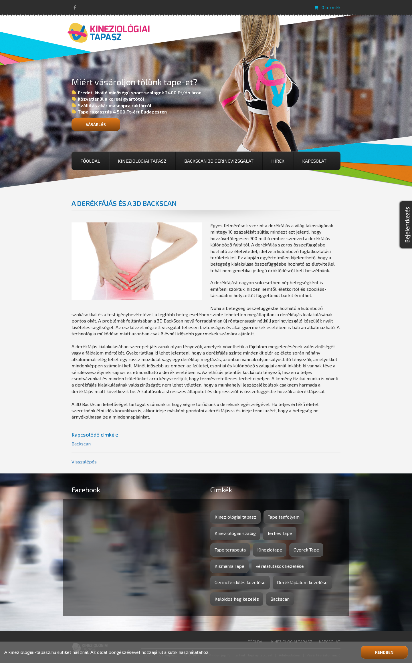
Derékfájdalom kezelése (302, 582)
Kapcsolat (314, 161)
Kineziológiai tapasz (142, 161)
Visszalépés (84, 461)
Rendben (384, 652)
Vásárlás (96, 124)
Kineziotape (269, 549)
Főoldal (90, 161)
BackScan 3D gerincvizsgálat (218, 161)
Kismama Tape (229, 566)
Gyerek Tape (306, 549)
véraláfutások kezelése (280, 566)
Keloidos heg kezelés (237, 599)
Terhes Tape (279, 533)
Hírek (277, 161)
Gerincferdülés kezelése (240, 582)
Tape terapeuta (230, 549)
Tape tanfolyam (284, 516)
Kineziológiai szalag (235, 533)
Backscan (81, 443)
